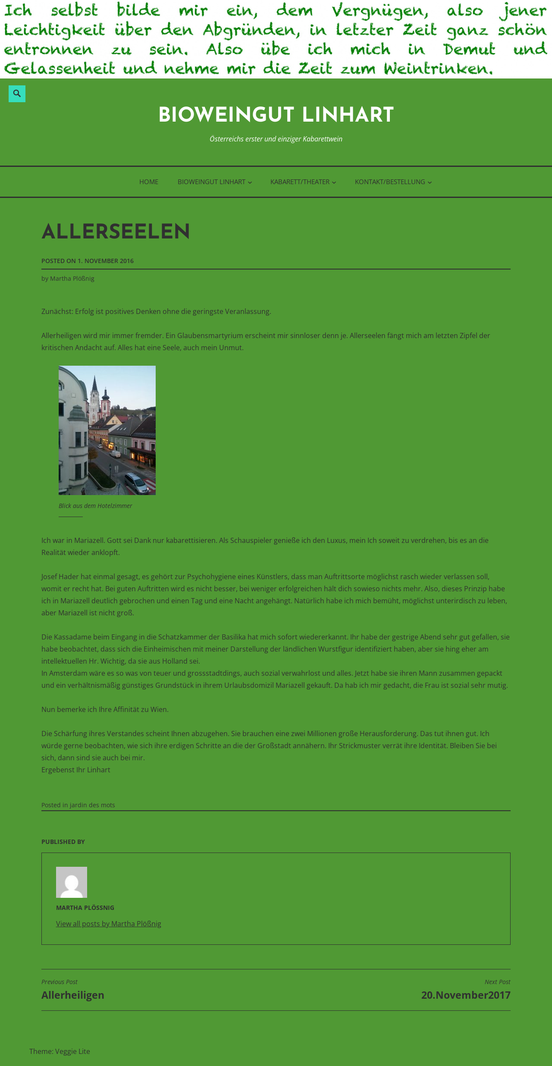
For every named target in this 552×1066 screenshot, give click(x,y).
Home (148, 181)
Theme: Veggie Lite (59, 1051)
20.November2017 (466, 989)
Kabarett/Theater (299, 181)
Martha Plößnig (72, 278)
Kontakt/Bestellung (390, 181)
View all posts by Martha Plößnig (108, 923)
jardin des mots (92, 805)
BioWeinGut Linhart (276, 117)
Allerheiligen (72, 989)
